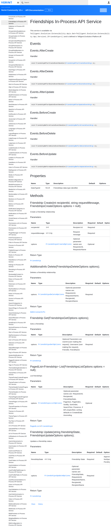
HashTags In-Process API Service (17, 71)
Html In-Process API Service (18, 84)
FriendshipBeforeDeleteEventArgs (80, 146)
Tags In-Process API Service (18, 365)
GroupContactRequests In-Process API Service (17, 42)
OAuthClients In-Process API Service (18, 219)
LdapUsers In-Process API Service (17, 144)
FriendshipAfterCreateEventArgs (79, 63)
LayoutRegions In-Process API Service (17, 134)
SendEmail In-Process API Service (17, 323)
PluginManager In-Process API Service (17, 234)
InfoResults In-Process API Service (17, 115)
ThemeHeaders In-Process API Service (17, 393)
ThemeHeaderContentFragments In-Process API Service (18, 388)
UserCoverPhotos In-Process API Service (15, 452)
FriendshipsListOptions (50, 402)
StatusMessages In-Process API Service (18, 348)
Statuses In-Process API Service (16, 344)
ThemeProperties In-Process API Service (18, 407)
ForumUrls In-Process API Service (17, 17)
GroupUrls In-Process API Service (17, 61)
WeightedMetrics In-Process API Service (18, 519)
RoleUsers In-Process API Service (17, 285)
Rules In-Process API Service (15, 294)
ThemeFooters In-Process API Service (17, 383)
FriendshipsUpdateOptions (57, 474)
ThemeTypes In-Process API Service (18, 417)
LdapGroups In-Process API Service (18, 139)
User (109, 2)
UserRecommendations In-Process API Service (17, 481)
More (52, 10)
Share (33, 503)
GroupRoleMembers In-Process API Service (16, 51)
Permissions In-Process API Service (18, 229)
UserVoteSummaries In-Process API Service (16, 495)
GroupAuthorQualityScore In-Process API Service (17, 32)
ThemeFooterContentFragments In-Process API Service (18, 378)
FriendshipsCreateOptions (59, 243)
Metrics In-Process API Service (16, 205)
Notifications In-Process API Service (18, 214)
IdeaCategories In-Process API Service (17, 91)
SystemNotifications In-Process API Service (16, 356)
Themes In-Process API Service (16, 412)
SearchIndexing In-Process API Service (17, 314)
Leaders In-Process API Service (16, 158)
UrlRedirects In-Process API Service (18, 437)
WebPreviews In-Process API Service (17, 514)
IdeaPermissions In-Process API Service (18, 96)
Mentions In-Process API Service (17, 200)
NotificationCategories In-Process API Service (17, 210)
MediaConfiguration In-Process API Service (16, 181)
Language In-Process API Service (17, 129)
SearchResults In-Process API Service (17, 319)
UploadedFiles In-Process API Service (17, 429)
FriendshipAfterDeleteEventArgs (79, 84)
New (104, 10)
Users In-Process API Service (16, 485)
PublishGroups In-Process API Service (17, 251)
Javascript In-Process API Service (17, 120)
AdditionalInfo (37, 311)
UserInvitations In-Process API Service (17, 466)
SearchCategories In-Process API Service (15, 304)
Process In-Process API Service (16, 246)
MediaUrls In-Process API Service (17, 190)
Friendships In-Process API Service (17, 22)
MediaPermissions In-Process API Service (16, 185)
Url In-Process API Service (17, 433)
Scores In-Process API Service (16, 299)
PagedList (35, 425)
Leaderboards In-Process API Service (17, 149)
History (40, 503)
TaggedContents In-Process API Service (18, 361)
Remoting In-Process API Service (17, 270)
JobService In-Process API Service (17, 125)
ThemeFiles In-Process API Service (17, 374)
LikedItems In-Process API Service (17, 163)
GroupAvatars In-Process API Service (17, 37)
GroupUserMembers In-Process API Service (16, 66)
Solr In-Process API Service (18, 340)
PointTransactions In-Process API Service (15, 239)
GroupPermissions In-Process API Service (16, 46)
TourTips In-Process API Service (16, 422)
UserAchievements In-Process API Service (16, 442)
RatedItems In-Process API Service (17, 261)
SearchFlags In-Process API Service (18, 309)
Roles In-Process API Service (15, 280)
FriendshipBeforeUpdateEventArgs (80, 167)
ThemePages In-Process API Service (18, 402)
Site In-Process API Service (17, 332)
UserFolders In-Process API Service (18, 461)
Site (18, 2)
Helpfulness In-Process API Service (17, 75)
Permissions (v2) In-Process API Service (18, 224)
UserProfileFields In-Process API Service (18, 476)
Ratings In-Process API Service (16, 266)
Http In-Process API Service (18, 87)
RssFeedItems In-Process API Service (17, 290)
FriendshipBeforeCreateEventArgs (80, 125)
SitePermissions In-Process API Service (17, 336)
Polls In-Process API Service (18, 242)
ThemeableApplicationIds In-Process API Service (18, 369)
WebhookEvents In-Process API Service (18, 505)
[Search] (54, 2)
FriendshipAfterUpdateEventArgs (79, 104)
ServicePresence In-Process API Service (18, 328)
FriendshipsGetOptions (49, 343)
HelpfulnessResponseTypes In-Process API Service (18, 80)
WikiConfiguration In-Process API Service (15, 524)
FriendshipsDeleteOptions (51, 293)
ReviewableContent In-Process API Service (16, 275)
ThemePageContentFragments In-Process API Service (18, 398)
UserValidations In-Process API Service (17, 490)
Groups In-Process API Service (16, 56)
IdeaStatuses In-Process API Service (18, 105)
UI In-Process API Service (17, 426)
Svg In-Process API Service (17, 352)
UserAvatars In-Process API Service (18, 447)
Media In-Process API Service (16, 176)
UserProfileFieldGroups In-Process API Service (17, 471)
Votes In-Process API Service (15, 500)
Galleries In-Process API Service (16, 27)
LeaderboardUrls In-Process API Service (18, 154)
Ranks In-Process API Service (16, 256)
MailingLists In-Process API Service (17, 171)
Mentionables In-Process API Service (18, 195)
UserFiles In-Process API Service (17, 457)
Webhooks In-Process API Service (17, 510)
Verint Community (5, 7)
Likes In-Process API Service (18, 167)
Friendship (35, 260)
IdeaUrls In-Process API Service (16, 110)
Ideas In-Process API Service (15, 100)
